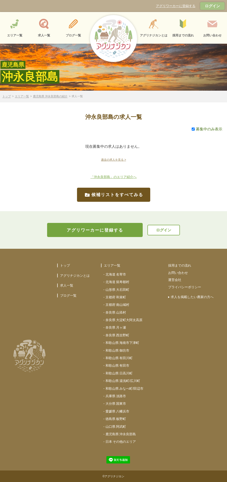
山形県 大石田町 (117, 290)
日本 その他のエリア (120, 441)
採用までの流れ (179, 265)
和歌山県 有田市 (117, 365)
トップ (6, 96)
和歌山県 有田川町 (119, 358)
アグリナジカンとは (75, 275)
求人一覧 (66, 285)
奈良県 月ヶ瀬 (115, 327)
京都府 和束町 (115, 297)
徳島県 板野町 (115, 419)
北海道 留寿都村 (117, 282)
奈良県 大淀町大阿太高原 (124, 320)
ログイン (212, 6)
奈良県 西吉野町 (117, 335)
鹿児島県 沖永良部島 (120, 434)
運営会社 (174, 280)
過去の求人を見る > (113, 159)
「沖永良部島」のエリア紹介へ (113, 177)
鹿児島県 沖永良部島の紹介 (50, 96)
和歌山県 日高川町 (119, 373)
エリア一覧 (22, 96)
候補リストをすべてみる (113, 194)
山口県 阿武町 (115, 426)
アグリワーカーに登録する (175, 6)
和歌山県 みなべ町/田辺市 (124, 388)
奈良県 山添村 (115, 312)
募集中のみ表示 (207, 129)
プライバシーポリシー (184, 287)
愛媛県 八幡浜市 (117, 411)
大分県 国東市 (115, 403)
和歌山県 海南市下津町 (122, 343)
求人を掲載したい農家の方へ (192, 297)
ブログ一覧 (68, 295)
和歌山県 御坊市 (117, 350)
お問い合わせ (178, 273)
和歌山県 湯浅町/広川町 (122, 381)
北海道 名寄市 (115, 274)
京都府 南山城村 (117, 305)
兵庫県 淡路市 (115, 396)
